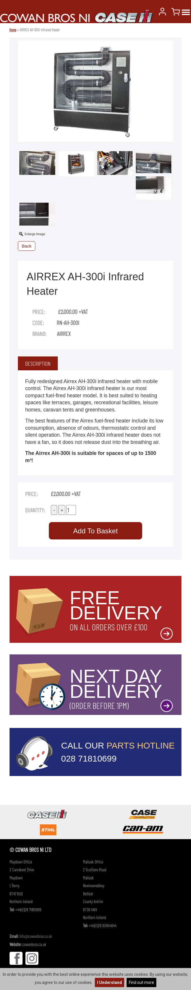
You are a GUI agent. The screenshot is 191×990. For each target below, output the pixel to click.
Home (12, 30)
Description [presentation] (38, 363)
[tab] (38, 363)
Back (26, 246)
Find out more (141, 982)
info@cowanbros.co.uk (35, 936)
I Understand (109, 982)
